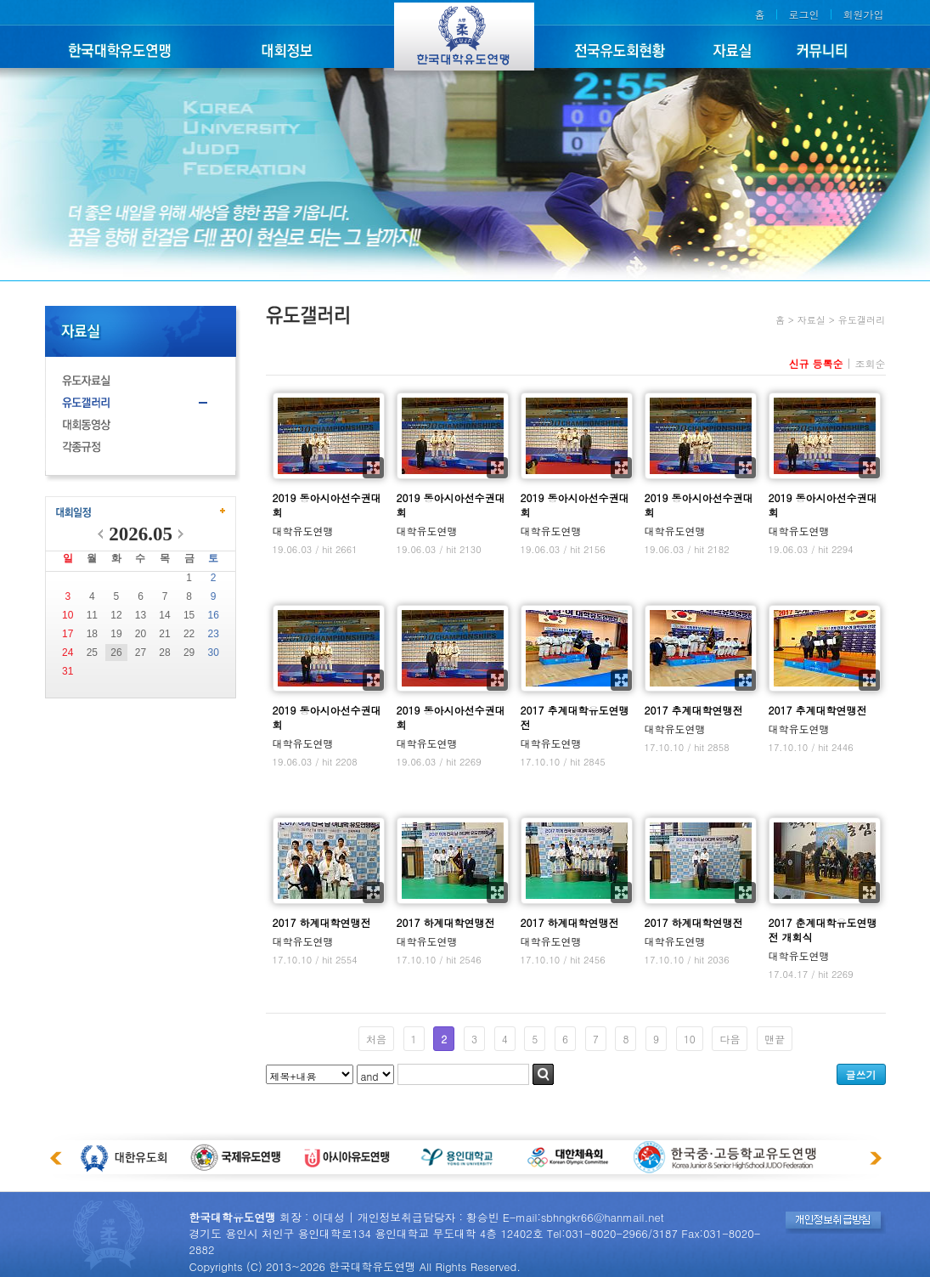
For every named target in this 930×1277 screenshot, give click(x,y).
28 (164, 652)
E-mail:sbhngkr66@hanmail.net (583, 1217)
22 (188, 634)
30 (213, 652)
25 (92, 652)
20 (140, 634)
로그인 (803, 14)
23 (213, 634)
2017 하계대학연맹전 (322, 922)
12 (115, 615)
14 (164, 615)
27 (140, 652)
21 (164, 634)
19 (115, 634)
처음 (376, 1038)
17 (67, 634)
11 (92, 615)
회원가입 (863, 14)
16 (213, 615)
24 (67, 652)
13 (140, 615)
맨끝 (774, 1038)
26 (115, 652)
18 (92, 634)
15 (188, 615)
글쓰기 (861, 1074)
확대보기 (373, 467)
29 (188, 652)
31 (67, 671)
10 (67, 615)
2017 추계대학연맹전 (694, 710)
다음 (729, 1038)
